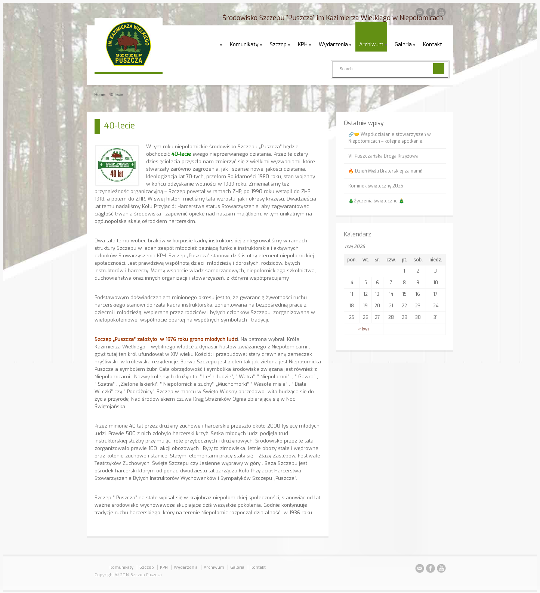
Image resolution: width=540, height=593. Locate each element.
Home (100, 94)
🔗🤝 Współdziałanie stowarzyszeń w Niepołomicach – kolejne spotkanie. (389, 137)
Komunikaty (244, 44)
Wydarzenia (333, 44)
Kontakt (432, 44)
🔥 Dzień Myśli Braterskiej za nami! (385, 171)
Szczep (278, 44)
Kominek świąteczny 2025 (375, 186)
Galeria (403, 44)
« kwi (363, 329)
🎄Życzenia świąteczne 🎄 (376, 201)
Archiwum (371, 44)
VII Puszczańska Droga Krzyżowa (383, 156)
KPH (303, 44)
